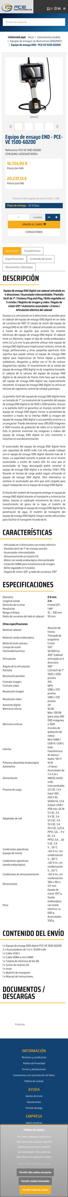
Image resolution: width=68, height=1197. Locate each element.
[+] (56, 217)
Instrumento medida (48, 37)
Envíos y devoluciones (34, 1069)
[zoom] (34, 88)
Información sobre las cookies (34, 1163)
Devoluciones (34, 1102)
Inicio (31, 37)
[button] (10, 126)
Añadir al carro (34, 224)
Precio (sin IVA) (15, 168)
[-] (49, 217)
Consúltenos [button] (34, 232)
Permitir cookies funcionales (35, 1181)
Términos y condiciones (34, 1057)
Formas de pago (34, 1108)
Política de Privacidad (34, 1063)
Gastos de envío (34, 1096)
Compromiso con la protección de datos (34, 1075)
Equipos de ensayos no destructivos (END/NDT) (36, 41)
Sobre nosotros (34, 1123)
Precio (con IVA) (15, 183)
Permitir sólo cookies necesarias (35, 1172)
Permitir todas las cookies (35, 1190)
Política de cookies (34, 1081)
